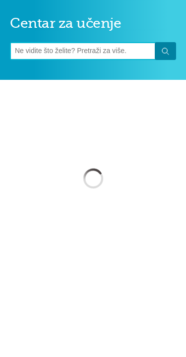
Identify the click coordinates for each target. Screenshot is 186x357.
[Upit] (84, 51)
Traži (165, 51)
